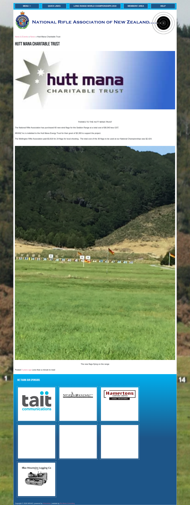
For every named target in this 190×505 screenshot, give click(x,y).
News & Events (21, 37)
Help (163, 6)
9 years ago (26, 370)
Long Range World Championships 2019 (95, 6)
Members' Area (136, 6)
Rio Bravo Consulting (67, 503)
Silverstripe (47, 503)
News (32, 37)
